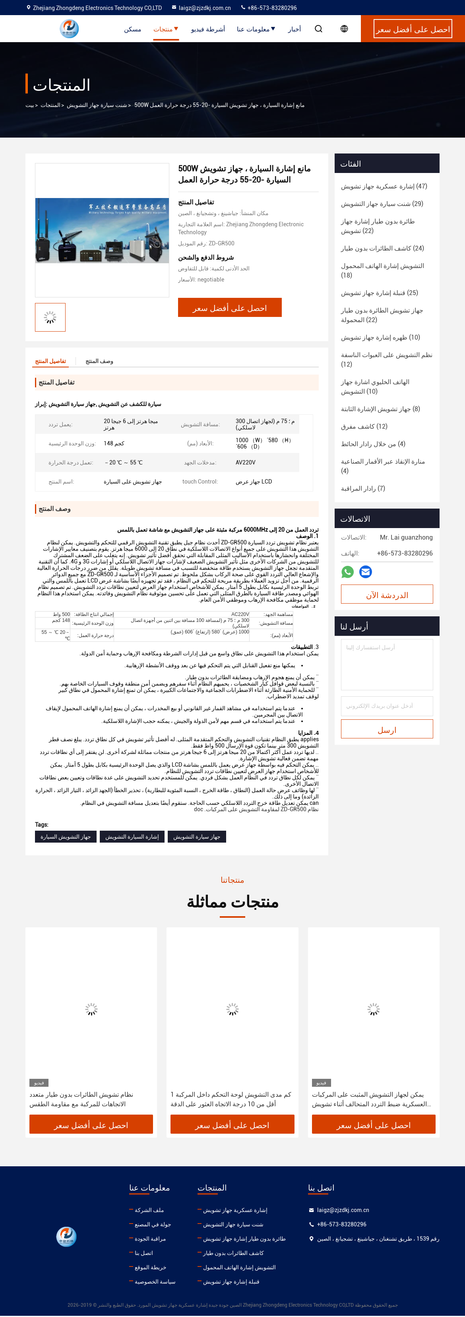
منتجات (166, 28)
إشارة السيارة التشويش (132, 838)
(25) (379, 293)
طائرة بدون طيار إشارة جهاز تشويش (244, 1240)
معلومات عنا (256, 28)
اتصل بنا (144, 1254)
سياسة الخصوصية (155, 1283)
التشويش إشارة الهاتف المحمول (239, 1268)
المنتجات (50, 105)
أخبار (294, 28)
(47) (384, 186)
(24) (382, 248)
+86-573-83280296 (268, 8)
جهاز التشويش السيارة (66, 838)
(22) (378, 226)
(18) (382, 270)
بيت (29, 105)
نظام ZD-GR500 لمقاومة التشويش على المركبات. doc (256, 810)
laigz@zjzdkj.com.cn (201, 8)
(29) (382, 204)
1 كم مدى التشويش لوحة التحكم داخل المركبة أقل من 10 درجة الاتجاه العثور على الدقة (230, 1100)
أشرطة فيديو (208, 28)
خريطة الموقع (151, 1268)
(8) (380, 409)
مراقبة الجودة (150, 1240)
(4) (373, 444)
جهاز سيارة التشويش (197, 838)
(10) (380, 337)
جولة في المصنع (153, 1225)
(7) (363, 488)
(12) (386, 359)
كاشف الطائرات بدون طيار (233, 1254)
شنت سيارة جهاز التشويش (97, 105)
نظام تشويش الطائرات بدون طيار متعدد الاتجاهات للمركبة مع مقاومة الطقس (81, 1100)
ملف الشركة (149, 1211)
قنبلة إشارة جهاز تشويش (231, 1283)
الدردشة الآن (387, 594)
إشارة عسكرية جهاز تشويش (235, 1211)
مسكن (132, 28)
